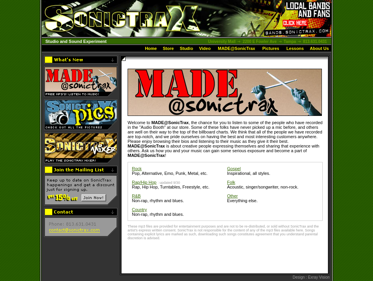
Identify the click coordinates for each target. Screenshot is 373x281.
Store (168, 48)
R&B (136, 196)
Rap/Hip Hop (144, 182)
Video (205, 48)
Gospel (234, 168)
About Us (319, 48)
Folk (231, 182)
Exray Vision (318, 277)
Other (232, 196)
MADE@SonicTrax (236, 48)
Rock (137, 168)
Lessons (295, 48)
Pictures (270, 48)
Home (151, 48)
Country (139, 209)
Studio (186, 48)
